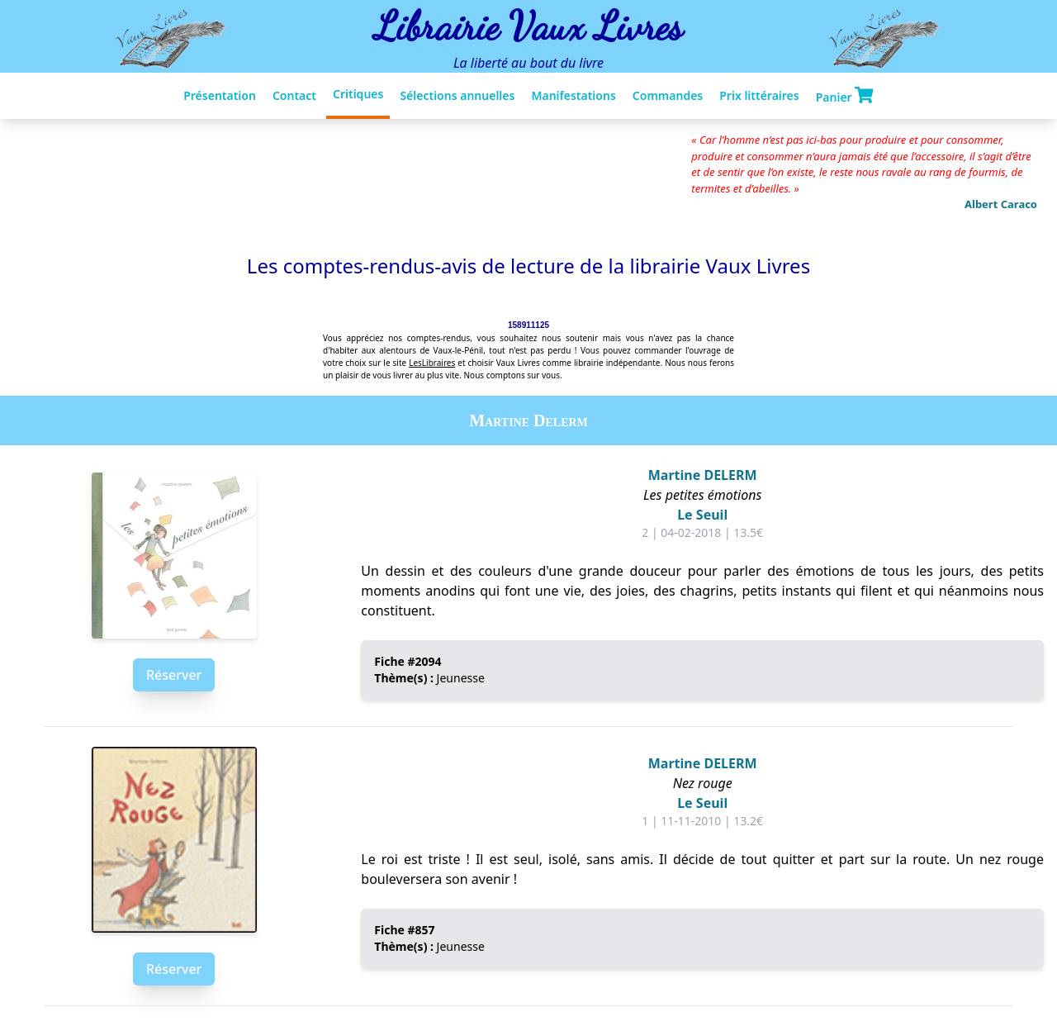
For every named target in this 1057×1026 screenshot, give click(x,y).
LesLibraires (432, 362)
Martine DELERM (702, 475)
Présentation (219, 95)
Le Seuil (702, 515)
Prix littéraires (759, 95)
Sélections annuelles (457, 95)
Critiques (358, 94)
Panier (845, 96)
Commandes (668, 95)
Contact (294, 95)
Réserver (173, 675)
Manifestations (573, 95)
